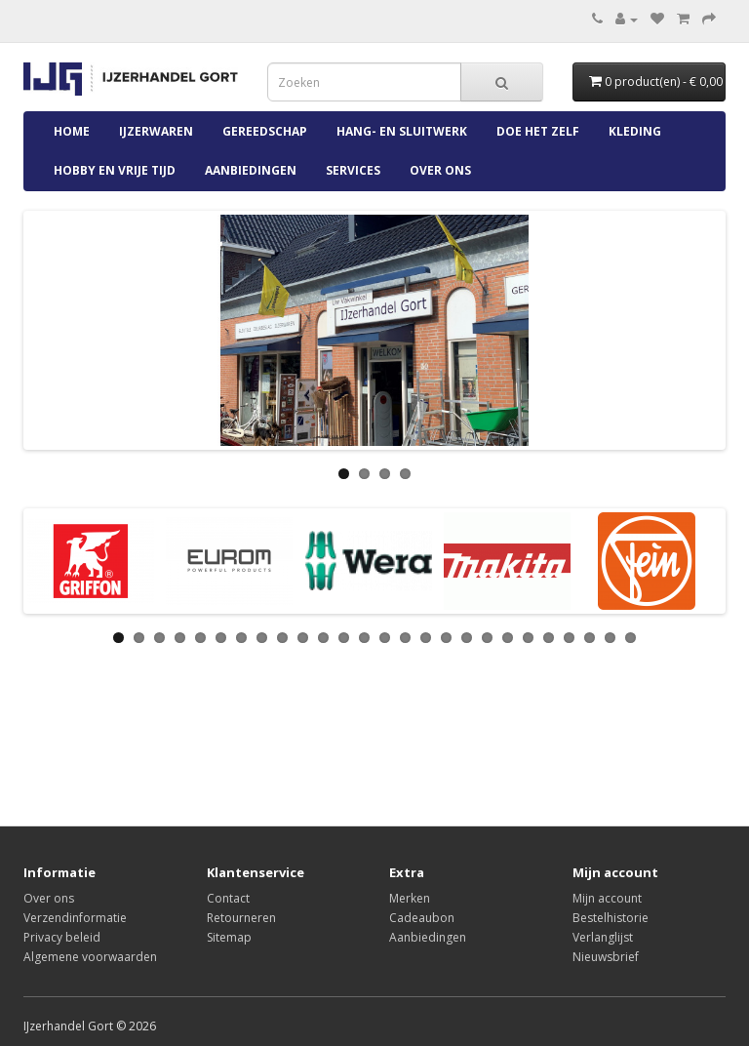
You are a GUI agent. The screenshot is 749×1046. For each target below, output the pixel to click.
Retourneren (241, 917)
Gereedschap (264, 131)
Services (353, 170)
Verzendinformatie (75, 917)
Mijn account (607, 898)
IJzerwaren (156, 131)
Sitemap (229, 937)
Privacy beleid (61, 937)
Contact (228, 898)
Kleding (635, 131)
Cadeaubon (421, 917)
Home (72, 131)
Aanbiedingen (250, 170)
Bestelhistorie (610, 917)
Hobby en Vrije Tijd (115, 170)
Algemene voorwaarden (90, 956)
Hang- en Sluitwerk (401, 131)
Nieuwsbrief (605, 956)
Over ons (440, 170)
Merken (409, 898)
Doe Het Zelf (537, 131)
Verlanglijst (602, 937)
